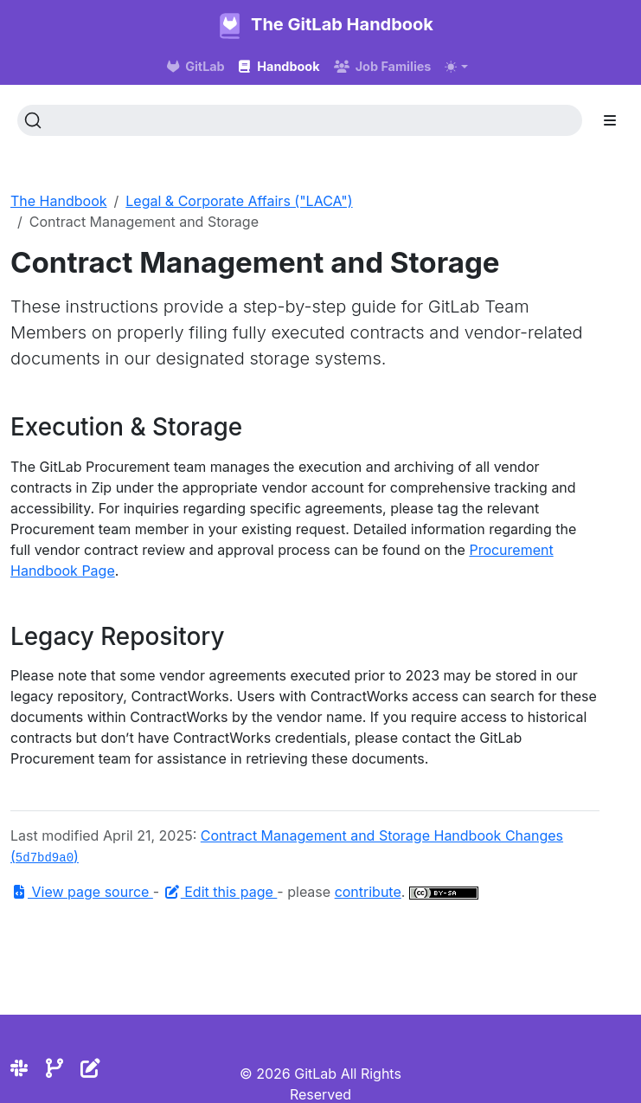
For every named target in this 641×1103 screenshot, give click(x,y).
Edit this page (220, 891)
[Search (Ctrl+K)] (299, 120)
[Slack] (19, 1068)
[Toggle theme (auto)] (456, 66)
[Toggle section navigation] (610, 120)
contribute (368, 891)
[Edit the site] (90, 1068)
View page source (81, 891)
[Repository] (54, 1068)
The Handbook (58, 201)
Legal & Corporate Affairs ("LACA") (238, 201)
